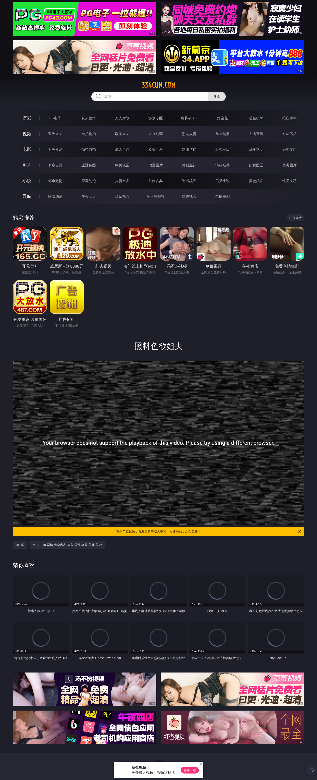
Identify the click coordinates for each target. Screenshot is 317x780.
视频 (26, 134)
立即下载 (190, 770)
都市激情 (55, 180)
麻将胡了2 (189, 118)
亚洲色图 (88, 165)
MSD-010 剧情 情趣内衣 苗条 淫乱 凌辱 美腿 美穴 (67, 545)
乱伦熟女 (256, 149)
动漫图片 (155, 165)
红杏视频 (189, 196)
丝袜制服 (222, 133)
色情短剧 (222, 196)
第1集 (20, 545)
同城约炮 (55, 196)
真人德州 (88, 118)
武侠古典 (155, 180)
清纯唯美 (222, 165)
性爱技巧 (289, 180)
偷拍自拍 (88, 149)
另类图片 (289, 165)
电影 (26, 149)
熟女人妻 (189, 133)
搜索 (216, 96)
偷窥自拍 (55, 165)
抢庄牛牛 (289, 118)
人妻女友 (122, 180)
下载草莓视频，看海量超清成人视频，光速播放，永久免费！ (209, 531)
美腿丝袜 (189, 165)
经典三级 (222, 149)
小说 (26, 181)
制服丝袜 (189, 149)
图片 (26, 165)
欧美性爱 (155, 149)
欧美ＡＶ (122, 133)
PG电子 (55, 118)
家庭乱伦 (88, 180)
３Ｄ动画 (155, 133)
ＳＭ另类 (289, 133)
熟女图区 (256, 165)
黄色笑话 (256, 180)
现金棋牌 (256, 118)
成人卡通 (122, 149)
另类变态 (289, 149)
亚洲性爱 (55, 149)
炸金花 (222, 118)
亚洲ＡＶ (55, 133)
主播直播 (256, 133)
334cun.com (158, 85)
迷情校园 (189, 180)
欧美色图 (122, 165)
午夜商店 (88, 196)
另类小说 (222, 180)
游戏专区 (155, 118)
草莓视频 (122, 196)
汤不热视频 (156, 196)
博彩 (26, 118)
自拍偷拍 (88, 133)
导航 (26, 196)
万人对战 (122, 118)
